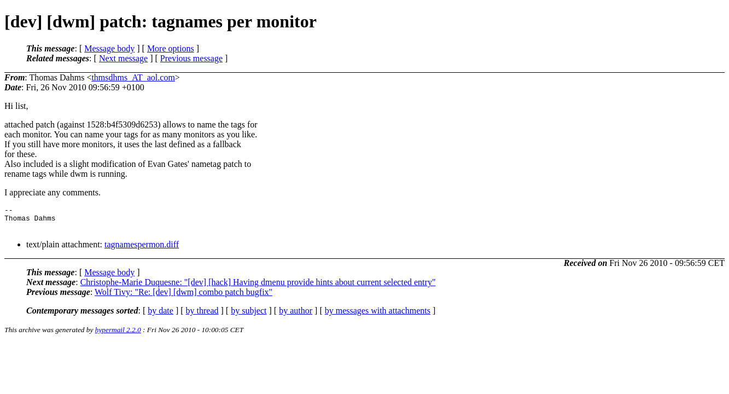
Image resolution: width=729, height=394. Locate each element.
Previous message (191, 58)
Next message (123, 58)
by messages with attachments (377, 315)
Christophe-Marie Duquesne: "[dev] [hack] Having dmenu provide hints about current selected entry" (258, 287)
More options (170, 48)
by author (295, 315)
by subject (248, 315)
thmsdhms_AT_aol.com (132, 77)
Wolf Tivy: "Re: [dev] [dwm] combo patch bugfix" (183, 297)
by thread (202, 315)
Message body (109, 48)
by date (160, 315)
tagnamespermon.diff (141, 249)
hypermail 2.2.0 (118, 335)
